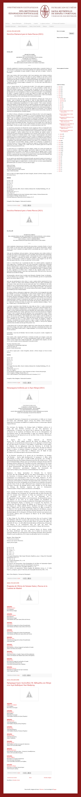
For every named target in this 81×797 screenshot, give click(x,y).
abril (61, 109)
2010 (60, 161)
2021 (60, 97)
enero (61, 138)
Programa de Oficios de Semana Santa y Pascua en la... (66, 121)
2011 (60, 159)
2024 (60, 91)
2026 (60, 87)
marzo (61, 134)
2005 (60, 169)
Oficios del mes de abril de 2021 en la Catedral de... (66, 131)
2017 (60, 146)
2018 (60, 144)
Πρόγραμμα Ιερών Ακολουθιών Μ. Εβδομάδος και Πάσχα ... (66, 124)
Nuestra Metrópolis (16, 23)
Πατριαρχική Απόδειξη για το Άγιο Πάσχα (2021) (25, 388)
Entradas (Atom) (16, 780)
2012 (60, 157)
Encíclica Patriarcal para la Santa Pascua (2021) (25, 34)
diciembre (62, 99)
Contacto (51, 26)
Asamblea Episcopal (11, 26)
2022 (60, 95)
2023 (60, 93)
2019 (60, 142)
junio (61, 105)
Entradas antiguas (47, 777)
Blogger (54, 789)
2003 (60, 171)
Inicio (30, 777)
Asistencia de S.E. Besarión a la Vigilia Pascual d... (66, 128)
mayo (61, 107)
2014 (60, 152)
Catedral (36, 23)
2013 (60, 154)
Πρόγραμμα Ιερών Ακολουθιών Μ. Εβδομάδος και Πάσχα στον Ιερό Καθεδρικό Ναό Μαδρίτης (29, 684)
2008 (60, 165)
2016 (60, 148)
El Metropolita (27, 23)
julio (61, 102)
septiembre (62, 100)
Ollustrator (41, 789)
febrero (61, 136)
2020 (60, 140)
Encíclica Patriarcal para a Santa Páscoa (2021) (25, 210)
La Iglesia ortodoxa (45, 23)
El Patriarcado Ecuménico (58, 23)
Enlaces (45, 26)
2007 (60, 167)
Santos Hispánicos (22, 26)
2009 (60, 163)
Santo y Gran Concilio (35, 26)
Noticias (8, 23)
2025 (60, 89)
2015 (60, 150)
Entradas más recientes (12, 777)
